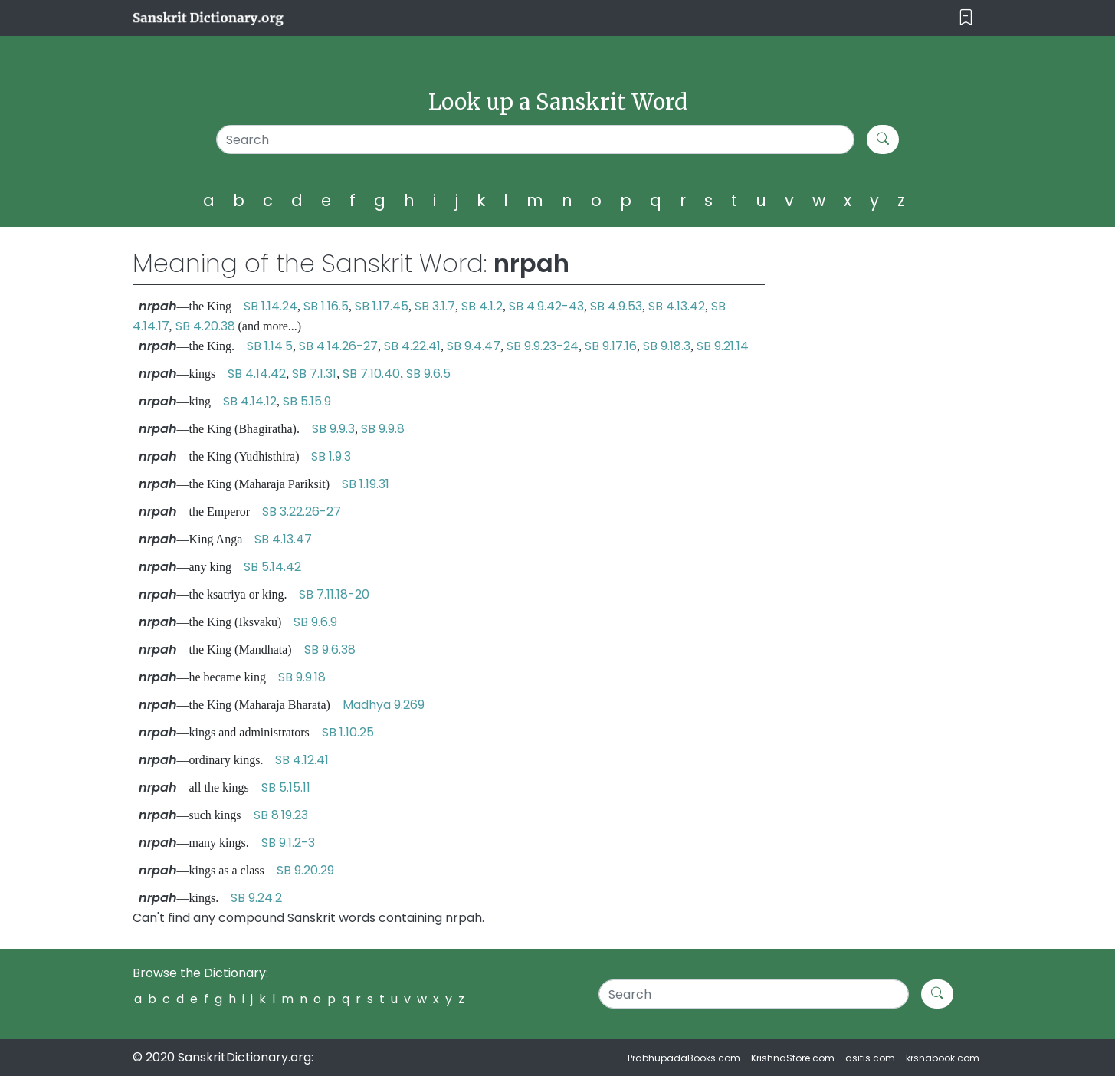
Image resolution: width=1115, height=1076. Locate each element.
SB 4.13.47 (283, 539)
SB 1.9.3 (331, 456)
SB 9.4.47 (473, 346)
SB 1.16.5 (326, 306)
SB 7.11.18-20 (334, 594)
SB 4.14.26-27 (338, 346)
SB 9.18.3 (666, 346)
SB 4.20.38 (205, 326)
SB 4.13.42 (676, 306)
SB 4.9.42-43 (546, 306)
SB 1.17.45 (381, 306)
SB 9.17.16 (611, 346)
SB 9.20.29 (305, 870)
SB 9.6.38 (330, 649)
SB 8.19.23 (281, 815)
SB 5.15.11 (285, 787)
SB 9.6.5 (428, 373)
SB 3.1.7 (435, 306)
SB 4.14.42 (257, 373)
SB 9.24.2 (256, 898)
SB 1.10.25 (348, 732)
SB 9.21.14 (723, 346)
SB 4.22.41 (412, 346)
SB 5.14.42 (272, 567)
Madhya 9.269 (384, 705)
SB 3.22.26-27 (301, 511)
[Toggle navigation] (966, 18)
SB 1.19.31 (365, 484)
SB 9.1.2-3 (288, 842)
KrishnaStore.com (793, 1058)
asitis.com (870, 1058)
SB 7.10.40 (371, 373)
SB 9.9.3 (333, 429)
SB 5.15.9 (307, 401)
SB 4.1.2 (482, 306)
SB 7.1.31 (314, 373)
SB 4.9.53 (616, 306)
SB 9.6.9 (315, 622)
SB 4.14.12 (250, 401)
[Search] (535, 139)
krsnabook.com (942, 1058)
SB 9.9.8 (383, 429)
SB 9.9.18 (302, 677)
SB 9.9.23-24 (543, 346)
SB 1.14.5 (270, 346)
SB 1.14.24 (270, 306)
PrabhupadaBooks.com (684, 1058)
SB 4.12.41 (302, 760)
